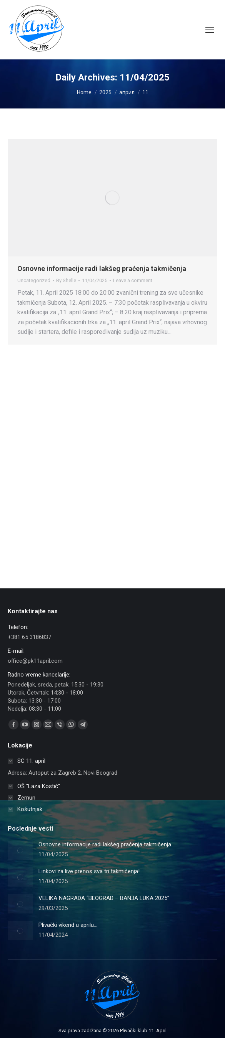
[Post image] (20, 850)
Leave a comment (132, 280)
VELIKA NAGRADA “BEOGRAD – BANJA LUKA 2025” (103, 898)
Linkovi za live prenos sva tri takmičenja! (89, 871)
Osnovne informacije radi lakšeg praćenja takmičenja (101, 268)
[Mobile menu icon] (209, 30)
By (66, 280)
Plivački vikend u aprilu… (67, 924)
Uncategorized (33, 280)
